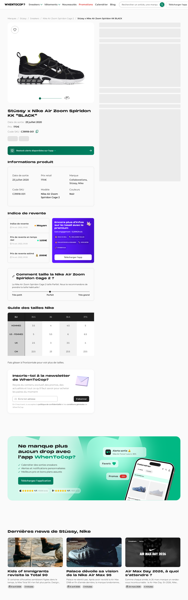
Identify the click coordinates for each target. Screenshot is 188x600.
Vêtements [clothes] (50, 4)
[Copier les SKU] (37, 132)
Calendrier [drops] (101, 4)
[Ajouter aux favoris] (15, 30)
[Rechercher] (139, 4)
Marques (12, 18)
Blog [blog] (113, 4)
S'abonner (81, 399)
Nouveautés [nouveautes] (69, 4)
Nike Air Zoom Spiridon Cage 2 (58, 18)
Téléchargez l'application (36, 480)
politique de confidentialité (49, 404)
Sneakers (34, 18)
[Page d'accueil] (15, 4)
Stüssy (23, 18)
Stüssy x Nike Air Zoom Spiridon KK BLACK (100, 18)
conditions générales (76, 404)
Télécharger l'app (73, 257)
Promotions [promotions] (86, 4)
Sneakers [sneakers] (34, 4)
